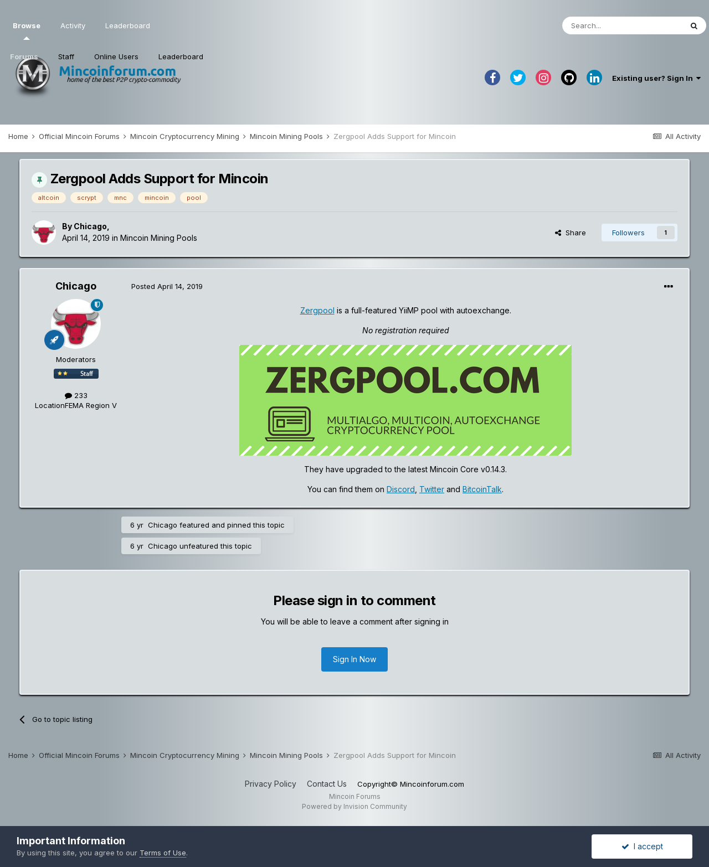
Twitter (431, 489)
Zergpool (317, 310)
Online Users (116, 56)
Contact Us (327, 783)
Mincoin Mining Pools (158, 237)
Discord (401, 489)
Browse (26, 30)
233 (76, 395)
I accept (642, 846)
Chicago (90, 226)
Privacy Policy (270, 783)
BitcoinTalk (482, 489)
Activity (72, 25)
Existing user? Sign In (656, 78)
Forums (24, 56)
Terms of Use (163, 852)
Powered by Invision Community (354, 806)
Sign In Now (354, 659)
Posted (167, 286)
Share (570, 232)
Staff (66, 56)
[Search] (622, 25)
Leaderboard (180, 56)
